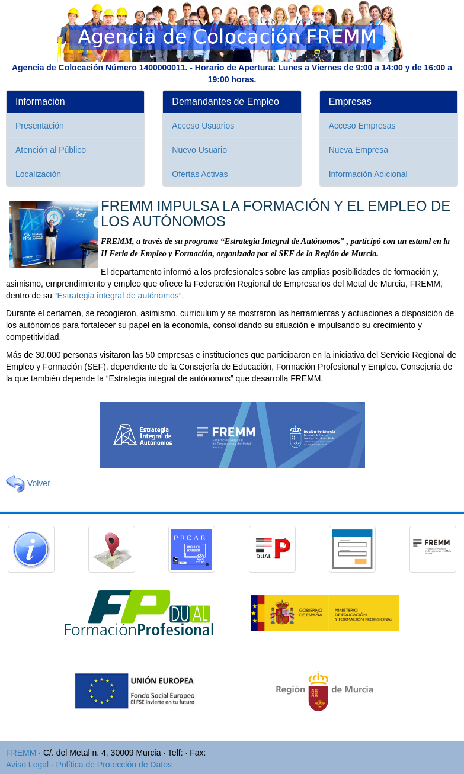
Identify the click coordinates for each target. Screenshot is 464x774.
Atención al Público (50, 150)
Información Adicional (368, 174)
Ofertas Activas (200, 174)
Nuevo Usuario (199, 150)
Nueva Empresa (358, 150)
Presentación (39, 125)
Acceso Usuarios (203, 125)
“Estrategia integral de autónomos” (118, 295)
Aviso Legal (27, 764)
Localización (38, 174)
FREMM (21, 752)
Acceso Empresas (362, 125)
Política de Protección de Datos (114, 764)
